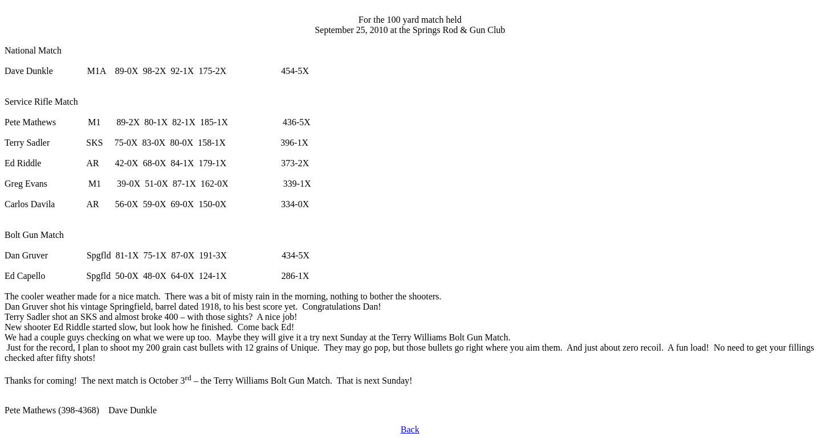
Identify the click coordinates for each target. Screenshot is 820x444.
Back (410, 429)
